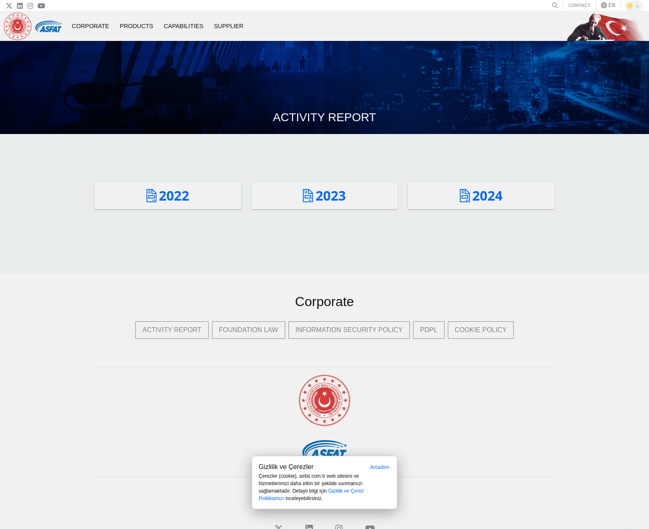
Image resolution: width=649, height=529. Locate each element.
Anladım (379, 467)
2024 (481, 195)
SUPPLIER (228, 26)
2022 (168, 195)
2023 (324, 195)
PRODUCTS (136, 26)
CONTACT (579, 5)
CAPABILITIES (184, 26)
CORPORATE (90, 26)
